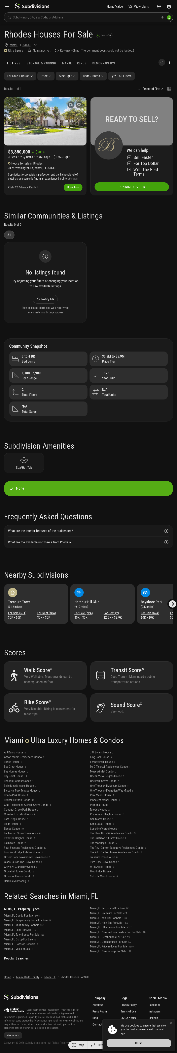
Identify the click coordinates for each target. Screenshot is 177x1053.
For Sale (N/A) (17, 613)
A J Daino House (15, 752)
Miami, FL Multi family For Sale (24, 925)
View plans (138, 6)
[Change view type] (169, 88)
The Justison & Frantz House (108, 838)
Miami (13, 45)
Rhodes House (100, 809)
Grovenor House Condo (19, 876)
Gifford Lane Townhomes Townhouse (27, 857)
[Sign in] (169, 7)
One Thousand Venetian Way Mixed (111, 790)
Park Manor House (102, 795)
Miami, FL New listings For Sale (110, 951)
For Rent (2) (111, 613)
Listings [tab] (14, 63)
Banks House (13, 762)
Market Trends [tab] (74, 63)
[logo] (32, 8)
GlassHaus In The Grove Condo (23, 862)
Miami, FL (50, 977)
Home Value (115, 6)
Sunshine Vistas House (104, 828)
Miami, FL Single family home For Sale (28, 920)
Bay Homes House (16, 771)
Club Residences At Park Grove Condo (27, 805)
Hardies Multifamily (16, 881)
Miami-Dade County (27, 977)
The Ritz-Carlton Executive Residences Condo (118, 848)
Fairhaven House (15, 843)
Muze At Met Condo (103, 771)
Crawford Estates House (19, 814)
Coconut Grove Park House (21, 809)
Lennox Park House (102, 762)
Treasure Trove (19, 602)
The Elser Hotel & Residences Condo (113, 833)
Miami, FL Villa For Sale (18, 949)
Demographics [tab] (103, 63)
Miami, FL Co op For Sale (20, 939)
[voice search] (163, 17)
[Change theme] (159, 7)
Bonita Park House (16, 795)
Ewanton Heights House (19, 838)
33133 (27, 45)
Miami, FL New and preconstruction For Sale (118, 932)
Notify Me (45, 299)
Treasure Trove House (103, 857)
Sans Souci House (102, 824)
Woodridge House (101, 871)
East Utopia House (16, 819)
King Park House (101, 757)
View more (13, 1035)
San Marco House (101, 819)
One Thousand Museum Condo (110, 786)
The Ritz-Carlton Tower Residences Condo (116, 852)
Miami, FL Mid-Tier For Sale (108, 918)
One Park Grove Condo (104, 781)
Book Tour (73, 187)
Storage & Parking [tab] (41, 63)
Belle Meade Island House (20, 786)
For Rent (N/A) (46, 613)
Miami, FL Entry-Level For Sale (110, 908)
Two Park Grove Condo (104, 862)
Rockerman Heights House (107, 814)
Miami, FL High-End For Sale (109, 923)
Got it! (138, 1043)
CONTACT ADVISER (132, 187)
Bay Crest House (15, 766)
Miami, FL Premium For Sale (108, 913)
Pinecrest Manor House (105, 800)
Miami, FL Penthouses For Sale (110, 937)
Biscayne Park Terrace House (22, 790)
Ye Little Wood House (104, 876)
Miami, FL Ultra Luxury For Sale (111, 927)
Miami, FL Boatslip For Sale (21, 944)
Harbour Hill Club (86, 602)
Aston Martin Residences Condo (24, 757)
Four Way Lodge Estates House (23, 852)
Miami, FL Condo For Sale (22, 915)
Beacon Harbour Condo (19, 781)
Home (7, 977)
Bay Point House (15, 776)
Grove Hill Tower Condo (19, 871)
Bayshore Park (152, 602)
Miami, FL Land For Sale (20, 930)
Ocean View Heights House (107, 776)
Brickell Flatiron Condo (19, 800)
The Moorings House (103, 843)
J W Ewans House (101, 752)
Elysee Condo (14, 828)
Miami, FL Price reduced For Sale (112, 946)
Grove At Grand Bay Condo (20, 867)
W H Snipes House (102, 867)
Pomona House (100, 805)
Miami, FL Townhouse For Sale (24, 934)
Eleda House (12, 824)
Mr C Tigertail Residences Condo (110, 766)
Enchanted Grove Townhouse (22, 833)
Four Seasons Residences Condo (25, 848)
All (9, 235)
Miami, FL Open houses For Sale (110, 942)
